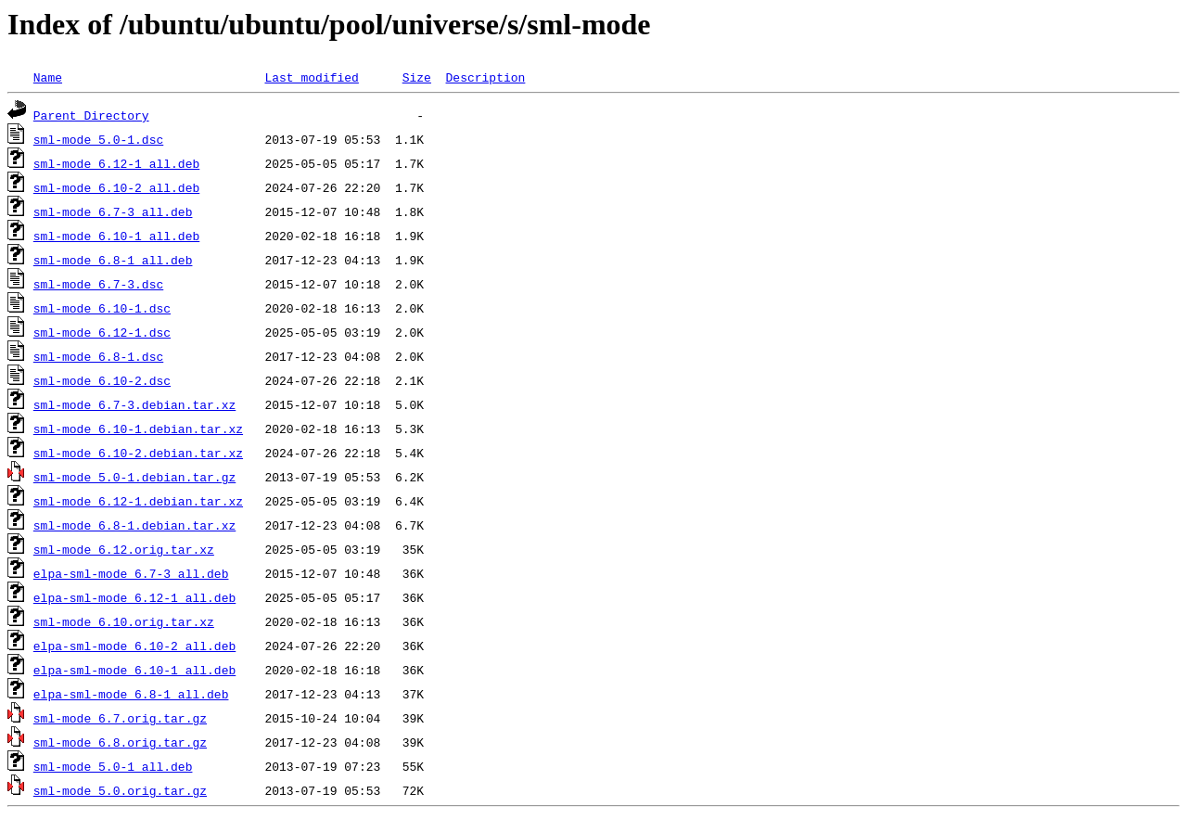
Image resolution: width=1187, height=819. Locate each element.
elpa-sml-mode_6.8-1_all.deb (131, 693)
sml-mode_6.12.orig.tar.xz (123, 549)
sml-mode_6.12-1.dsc (102, 332)
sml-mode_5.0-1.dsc (98, 139)
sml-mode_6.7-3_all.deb (113, 211)
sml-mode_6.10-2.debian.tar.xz (138, 452)
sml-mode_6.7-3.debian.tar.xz (134, 404)
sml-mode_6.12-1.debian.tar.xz (138, 501)
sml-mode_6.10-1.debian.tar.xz (138, 428)
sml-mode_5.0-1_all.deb (113, 766)
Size (416, 77)
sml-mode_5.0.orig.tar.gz (120, 790)
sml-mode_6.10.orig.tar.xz (123, 621)
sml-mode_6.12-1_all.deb (116, 163)
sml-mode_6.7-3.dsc (98, 283)
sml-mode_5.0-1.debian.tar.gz (134, 476)
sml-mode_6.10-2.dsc (102, 380)
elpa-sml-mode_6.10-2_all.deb (134, 645)
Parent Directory (91, 115)
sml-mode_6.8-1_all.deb (113, 259)
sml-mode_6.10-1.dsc (102, 308)
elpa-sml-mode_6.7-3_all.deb (131, 573)
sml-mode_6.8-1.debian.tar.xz (134, 525)
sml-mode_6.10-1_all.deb (116, 235)
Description (485, 77)
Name (47, 77)
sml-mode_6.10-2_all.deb (116, 187)
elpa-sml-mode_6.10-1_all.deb (134, 669)
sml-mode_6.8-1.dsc (98, 356)
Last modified (311, 77)
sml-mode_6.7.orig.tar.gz (120, 718)
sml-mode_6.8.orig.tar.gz (120, 742)
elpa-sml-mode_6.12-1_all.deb (134, 597)
